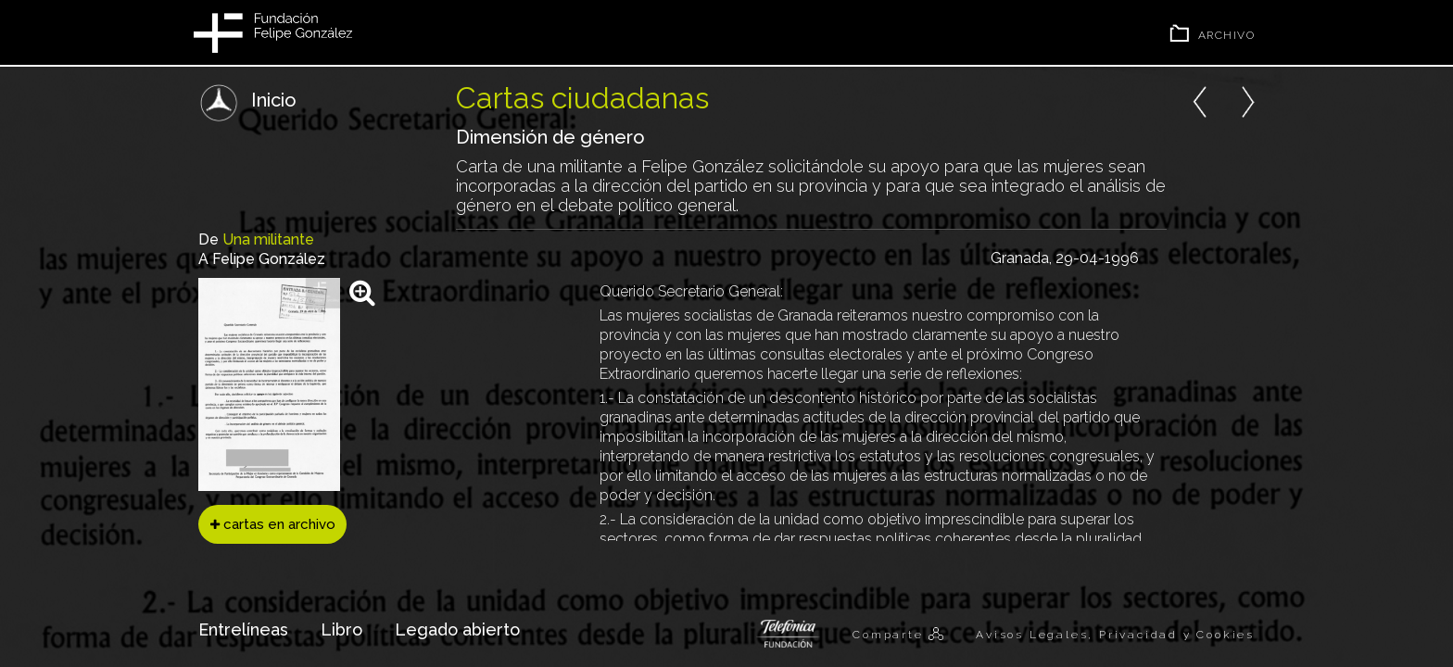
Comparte (891, 634)
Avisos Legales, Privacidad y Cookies (1115, 634)
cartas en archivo (272, 524)
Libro (341, 629)
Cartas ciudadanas (582, 98)
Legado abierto (457, 629)
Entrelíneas (243, 629)
